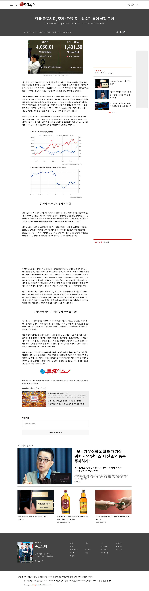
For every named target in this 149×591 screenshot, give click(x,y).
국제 (86, 546)
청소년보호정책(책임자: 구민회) (83, 577)
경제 (86, 543)
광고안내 (119, 550)
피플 (86, 553)
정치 (71, 543)
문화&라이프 (74, 550)
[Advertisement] (50, 252)
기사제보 (119, 543)
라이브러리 (104, 550)
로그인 (136, 5)
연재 (102, 543)
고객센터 (52, 577)
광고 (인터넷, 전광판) (36, 577)
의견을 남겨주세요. (30, 424)
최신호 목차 (104, 546)
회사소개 (26, 577)
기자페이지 (104, 553)
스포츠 (72, 553)
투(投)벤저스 (101, 73)
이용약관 (58, 577)
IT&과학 (88, 550)
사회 (71, 546)
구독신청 (119, 546)
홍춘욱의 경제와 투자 (30, 388)
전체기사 (73, 556)
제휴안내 (46, 577)
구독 (44, 388)
